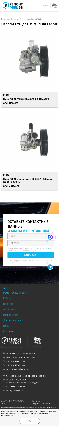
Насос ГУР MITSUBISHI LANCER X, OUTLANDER (26, 99)
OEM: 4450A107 (10, 103)
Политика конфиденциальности (41, 402)
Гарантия (8, 303)
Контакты (8, 331)
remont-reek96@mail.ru (17, 369)
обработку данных (28, 413)
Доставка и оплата (13, 320)
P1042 (6, 174)
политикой (42, 413)
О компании (9, 309)
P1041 (6, 95)
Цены (6, 326)
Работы (7, 298)
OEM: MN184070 (11, 186)
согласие (46, 248)
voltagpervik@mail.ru (15, 390)
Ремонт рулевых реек (15, 292)
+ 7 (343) (15, 361)
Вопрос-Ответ (10, 314)
